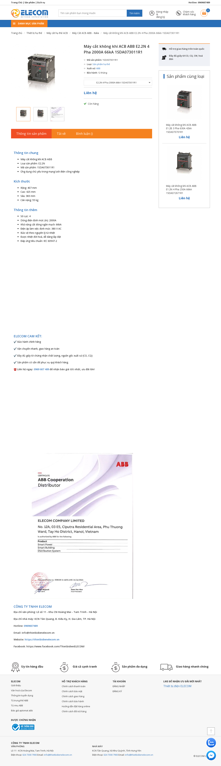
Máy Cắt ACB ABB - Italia (85, 33)
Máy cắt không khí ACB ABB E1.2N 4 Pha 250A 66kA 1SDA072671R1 (181, 189)
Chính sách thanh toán (73, 686)
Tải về (61, 133)
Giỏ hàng (204, 11)
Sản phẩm (30, 2)
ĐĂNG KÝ (117, 691)
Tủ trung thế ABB (19, 700)
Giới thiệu (16, 685)
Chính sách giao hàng (73, 696)
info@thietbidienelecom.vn (58, 754)
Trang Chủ (16, 2)
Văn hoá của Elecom (21, 690)
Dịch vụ (41, 2)
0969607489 (204, 2)
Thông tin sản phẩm (31, 133)
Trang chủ (16, 33)
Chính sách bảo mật (72, 691)
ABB (98, 68)
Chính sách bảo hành (73, 701)
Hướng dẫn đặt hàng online (76, 706)
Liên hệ (90, 92)
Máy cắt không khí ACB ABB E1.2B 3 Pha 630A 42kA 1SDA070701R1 (181, 128)
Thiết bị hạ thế (34, 33)
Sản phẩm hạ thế (101, 64)
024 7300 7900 (29, 754)
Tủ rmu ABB (17, 705)
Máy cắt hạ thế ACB (57, 33)
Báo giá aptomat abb (22, 710)
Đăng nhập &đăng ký (162, 13)
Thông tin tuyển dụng (22, 695)
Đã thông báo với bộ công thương (22, 727)
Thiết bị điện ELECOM (177, 686)
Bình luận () (84, 133)
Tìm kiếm (134, 13)
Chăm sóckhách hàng (189, 13)
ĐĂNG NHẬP (119, 686)
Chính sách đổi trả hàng (74, 711)
